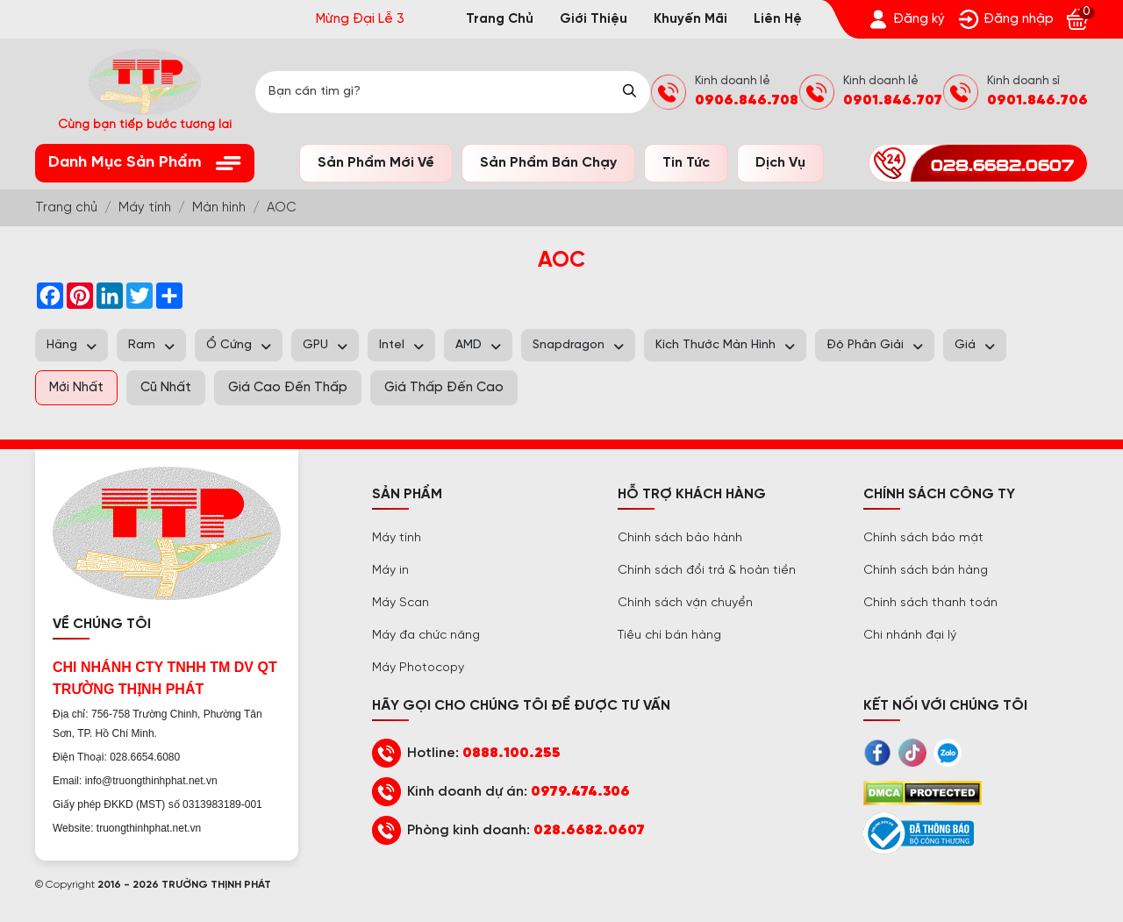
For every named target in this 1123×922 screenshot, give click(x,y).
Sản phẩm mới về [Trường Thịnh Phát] (376, 162)
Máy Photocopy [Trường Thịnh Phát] (418, 668)
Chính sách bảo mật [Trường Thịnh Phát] (923, 538)
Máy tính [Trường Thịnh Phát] (396, 538)
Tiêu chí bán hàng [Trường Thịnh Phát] (669, 635)
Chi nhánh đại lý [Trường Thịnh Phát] (909, 635)
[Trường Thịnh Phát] (906, 19)
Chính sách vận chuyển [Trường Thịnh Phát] (685, 603)
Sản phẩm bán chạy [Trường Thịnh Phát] (548, 162)
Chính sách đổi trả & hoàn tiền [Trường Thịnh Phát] (707, 570)
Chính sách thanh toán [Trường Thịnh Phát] (930, 603)
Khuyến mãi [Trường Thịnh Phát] (690, 19)
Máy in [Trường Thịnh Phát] (390, 570)
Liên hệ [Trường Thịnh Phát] (778, 19)
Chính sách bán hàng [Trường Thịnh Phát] (925, 570)
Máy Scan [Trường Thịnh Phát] (400, 603)
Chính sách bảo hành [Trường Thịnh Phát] (680, 538)
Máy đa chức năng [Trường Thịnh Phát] (426, 635)
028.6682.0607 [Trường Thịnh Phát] (589, 830)
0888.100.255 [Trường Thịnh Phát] (511, 753)
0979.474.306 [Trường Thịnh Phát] (580, 791)
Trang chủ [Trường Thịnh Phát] (499, 19)
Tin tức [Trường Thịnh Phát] (686, 162)
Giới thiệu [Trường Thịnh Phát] (593, 19)
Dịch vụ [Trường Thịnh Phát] (780, 162)
